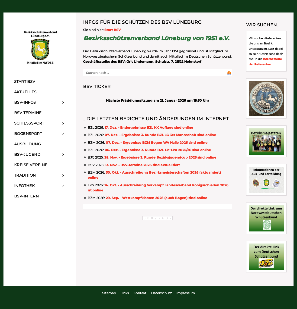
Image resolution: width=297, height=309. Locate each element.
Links (124, 293)
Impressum (185, 293)
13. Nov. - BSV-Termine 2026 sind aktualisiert (142, 165)
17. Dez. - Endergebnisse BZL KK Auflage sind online (149, 127)
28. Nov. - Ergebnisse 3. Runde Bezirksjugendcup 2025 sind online (160, 157)
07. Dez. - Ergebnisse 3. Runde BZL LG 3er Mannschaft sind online (160, 135)
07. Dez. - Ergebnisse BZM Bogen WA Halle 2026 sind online (156, 142)
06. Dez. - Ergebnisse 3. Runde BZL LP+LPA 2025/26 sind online (158, 150)
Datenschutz (161, 293)
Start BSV (112, 30)
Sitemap (109, 293)
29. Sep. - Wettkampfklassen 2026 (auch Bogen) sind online (156, 198)
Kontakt (139, 293)
